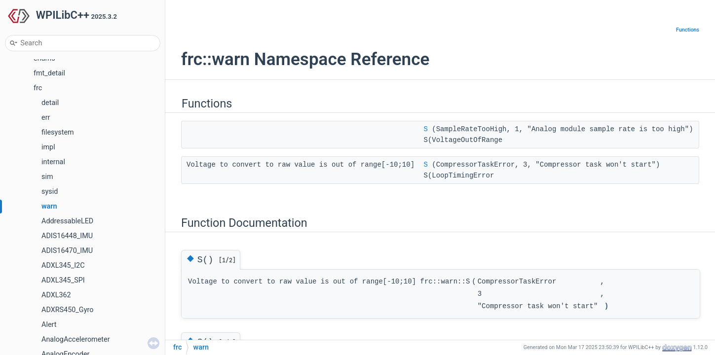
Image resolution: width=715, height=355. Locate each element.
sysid (49, 191)
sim (47, 177)
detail (50, 103)
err (45, 117)
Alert (48, 324)
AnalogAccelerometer (75, 339)
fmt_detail (49, 73)
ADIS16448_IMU (67, 236)
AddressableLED (67, 221)
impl (48, 147)
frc (38, 88)
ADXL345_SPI (63, 280)
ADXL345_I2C (63, 265)
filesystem (57, 132)
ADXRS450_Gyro (67, 310)
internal (53, 162)
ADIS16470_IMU (67, 251)
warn (49, 206)
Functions (687, 30)
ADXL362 (56, 295)
